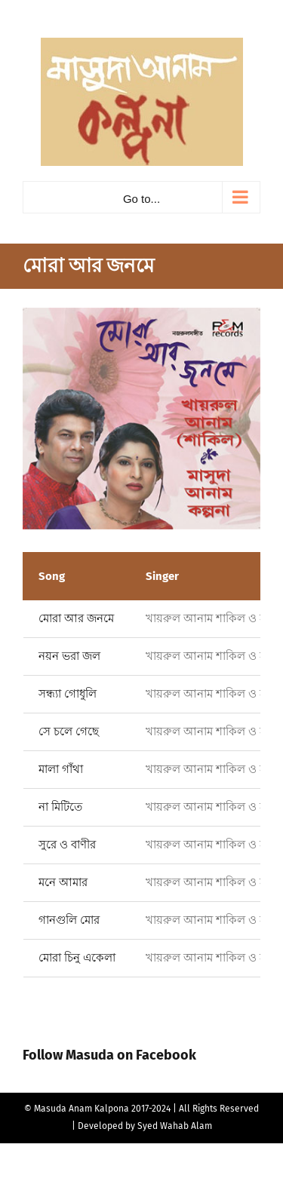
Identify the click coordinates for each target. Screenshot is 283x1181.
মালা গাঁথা (60, 769)
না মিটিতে (60, 807)
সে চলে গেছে (68, 731)
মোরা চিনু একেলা (76, 958)
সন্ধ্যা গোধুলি (67, 694)
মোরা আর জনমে (76, 618)
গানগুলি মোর (69, 920)
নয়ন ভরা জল (69, 656)
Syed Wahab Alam (174, 1126)
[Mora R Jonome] (141, 418)
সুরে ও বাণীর (67, 844)
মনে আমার (63, 882)
